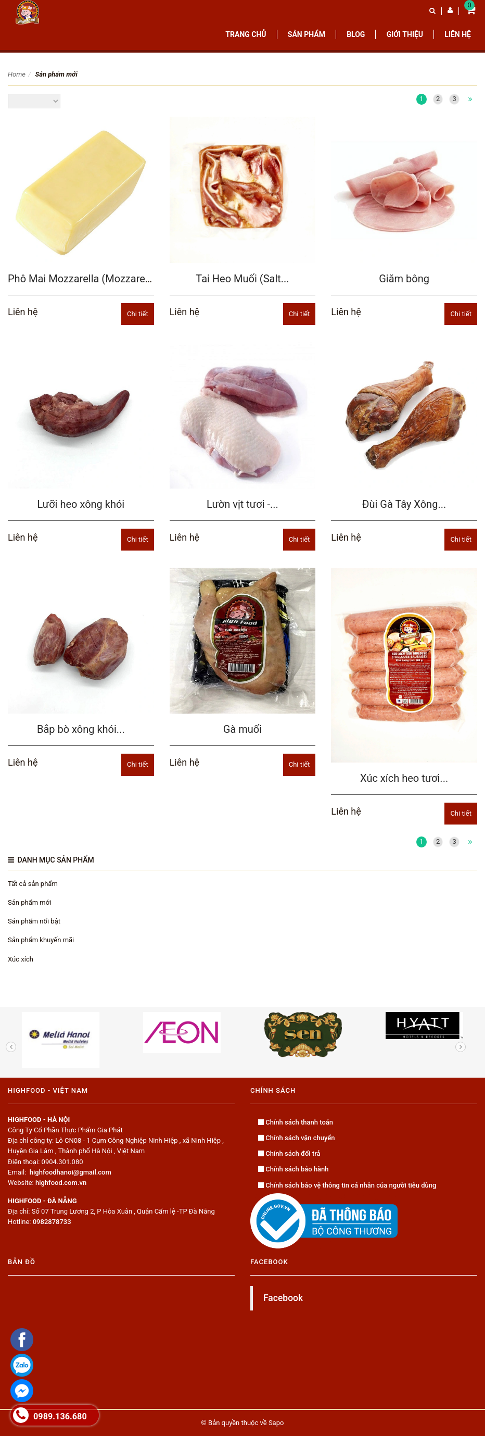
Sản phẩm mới (29, 902)
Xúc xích (20, 959)
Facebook (283, 1298)
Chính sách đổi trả (289, 1153)
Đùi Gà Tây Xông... (404, 504)
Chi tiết (137, 314)
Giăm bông (404, 278)
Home (16, 74)
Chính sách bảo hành (293, 1169)
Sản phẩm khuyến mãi (41, 940)
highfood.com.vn (60, 1183)
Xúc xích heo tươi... (404, 778)
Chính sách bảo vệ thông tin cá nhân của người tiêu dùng (347, 1185)
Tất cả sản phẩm (33, 884)
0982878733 (52, 1222)
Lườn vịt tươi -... (242, 504)
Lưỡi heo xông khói (80, 504)
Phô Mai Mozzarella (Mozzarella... (86, 278)
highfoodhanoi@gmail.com (70, 1172)
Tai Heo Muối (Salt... (242, 278)
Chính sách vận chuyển (296, 1138)
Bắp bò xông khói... (81, 729)
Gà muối (242, 729)
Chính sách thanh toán (295, 1122)
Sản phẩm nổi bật (34, 921)
